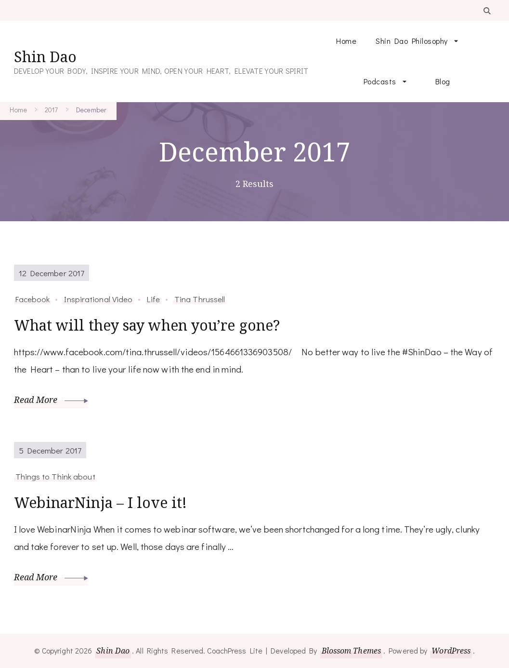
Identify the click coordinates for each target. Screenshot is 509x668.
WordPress (450, 650)
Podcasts (380, 81)
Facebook (32, 299)
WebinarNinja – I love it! (100, 502)
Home (346, 41)
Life (153, 299)
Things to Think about (55, 476)
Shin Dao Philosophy (412, 41)
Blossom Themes (351, 650)
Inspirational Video (98, 299)
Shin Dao (45, 56)
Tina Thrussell (199, 299)
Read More (51, 399)
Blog (442, 81)
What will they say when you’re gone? (147, 325)
